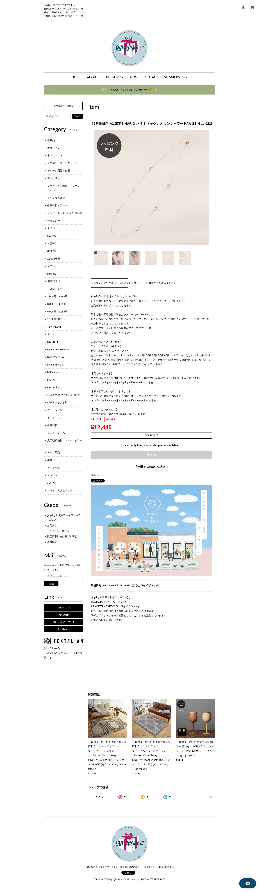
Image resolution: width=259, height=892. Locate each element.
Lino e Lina (53, 387)
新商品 (51, 140)
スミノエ (52, 334)
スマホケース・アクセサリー (63, 163)
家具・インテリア (57, 147)
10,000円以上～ (56, 319)
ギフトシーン (54, 417)
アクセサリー (54, 178)
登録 (51, 583)
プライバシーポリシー (59, 530)
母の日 (51, 228)
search (77, 116)
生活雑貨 (52, 425)
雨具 (49, 460)
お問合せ (52, 525)
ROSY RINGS (55, 364)
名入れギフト (54, 155)
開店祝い (52, 273)
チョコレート (54, 220)
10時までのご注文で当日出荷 (63, 395)
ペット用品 (53, 467)
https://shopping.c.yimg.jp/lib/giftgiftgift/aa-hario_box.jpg (122, 382)
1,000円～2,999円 (57, 296)
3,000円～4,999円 (57, 304)
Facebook (63, 629)
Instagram (63, 614)
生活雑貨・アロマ (57, 205)
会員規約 (52, 542)
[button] (113, 77)
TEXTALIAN (54, 326)
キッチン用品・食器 (58, 170)
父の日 (51, 266)
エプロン (52, 475)
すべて (99, 796)
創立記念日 (53, 281)
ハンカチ (52, 482)
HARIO (51, 379)
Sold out (152, 454)
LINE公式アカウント (63, 621)
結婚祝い (52, 235)
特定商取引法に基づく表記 (62, 536)
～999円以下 (54, 288)
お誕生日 (52, 243)
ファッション (54, 410)
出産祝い (52, 250)
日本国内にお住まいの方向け (151, 466)
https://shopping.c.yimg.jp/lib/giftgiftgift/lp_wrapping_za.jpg (123, 400)
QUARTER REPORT (59, 349)
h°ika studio (53, 372)
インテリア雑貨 (56, 197)
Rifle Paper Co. (55, 357)
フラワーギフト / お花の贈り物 (64, 212)
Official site (63, 607)
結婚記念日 (53, 258)
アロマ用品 (53, 452)
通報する (95, 475)
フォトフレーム (56, 432)
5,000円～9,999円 (57, 311)
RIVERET (52, 342)
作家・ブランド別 (57, 402)
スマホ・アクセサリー (59, 490)
